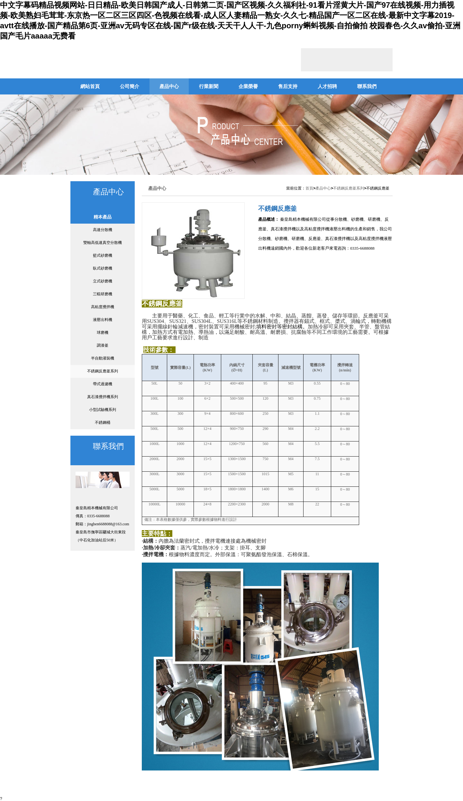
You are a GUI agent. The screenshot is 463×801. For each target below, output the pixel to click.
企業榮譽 (248, 86)
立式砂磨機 (102, 281)
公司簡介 (129, 86)
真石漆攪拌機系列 (102, 397)
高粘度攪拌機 (102, 307)
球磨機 (102, 332)
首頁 (309, 188)
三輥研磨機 (102, 294)
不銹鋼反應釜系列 (102, 371)
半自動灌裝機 (102, 358)
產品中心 (169, 86)
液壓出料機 (102, 319)
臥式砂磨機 (102, 268)
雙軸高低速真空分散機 (102, 242)
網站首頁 (90, 86)
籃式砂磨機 (102, 255)
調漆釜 (102, 345)
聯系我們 (367, 86)
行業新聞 (208, 86)
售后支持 (287, 86)
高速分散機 (102, 229)
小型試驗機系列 (102, 409)
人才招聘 (327, 86)
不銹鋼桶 (102, 422)
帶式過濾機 (102, 384)
